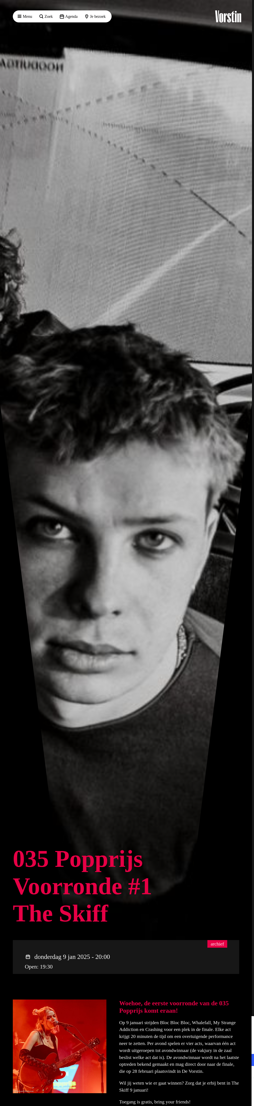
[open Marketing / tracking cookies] (247, 1072)
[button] (248, 1023)
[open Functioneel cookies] (247, 1060)
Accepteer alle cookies (220, 1087)
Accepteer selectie (220, 1098)
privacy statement (204, 1047)
